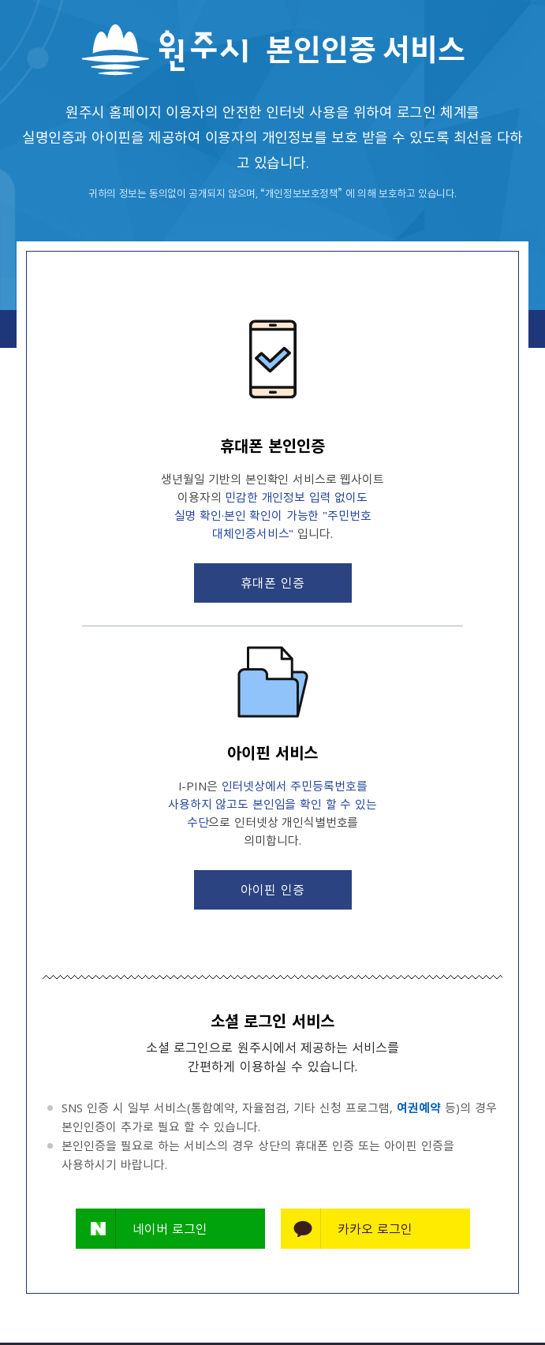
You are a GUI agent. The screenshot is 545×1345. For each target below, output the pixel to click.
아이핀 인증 (272, 889)
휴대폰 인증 (272, 582)
